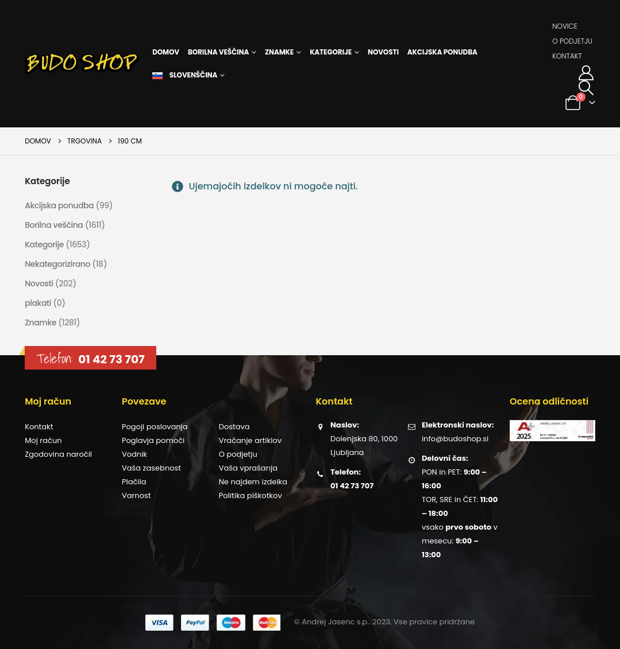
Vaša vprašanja (248, 468)
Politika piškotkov (250, 495)
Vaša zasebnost (151, 468)
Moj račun (43, 440)
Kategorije (331, 52)
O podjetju (572, 41)
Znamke (279, 52)
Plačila (134, 481)
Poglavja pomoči (153, 440)
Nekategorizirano (57, 264)
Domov (165, 52)
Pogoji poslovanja (155, 426)
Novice (564, 26)
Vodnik (134, 454)
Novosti (383, 52)
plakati (38, 303)
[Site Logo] (82, 63)
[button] (586, 87)
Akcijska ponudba (442, 52)
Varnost (136, 495)
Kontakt (567, 56)
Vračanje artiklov (250, 440)
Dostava (234, 426)
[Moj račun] (586, 72)
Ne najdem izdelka (253, 481)
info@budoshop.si (455, 438)
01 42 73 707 (111, 359)
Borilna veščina (218, 52)
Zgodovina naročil (58, 454)
